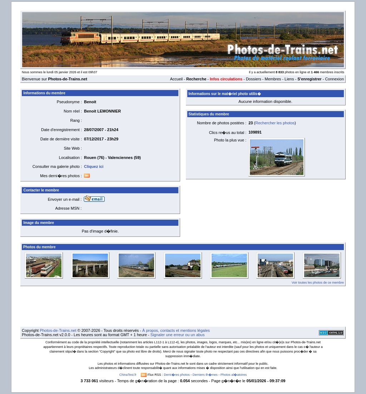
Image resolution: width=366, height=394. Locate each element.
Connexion (334, 79)
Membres (272, 79)
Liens (289, 79)
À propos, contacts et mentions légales (176, 330)
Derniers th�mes (205, 374)
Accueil (176, 79)
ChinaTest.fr (128, 374)
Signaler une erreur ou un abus (177, 335)
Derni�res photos (177, 374)
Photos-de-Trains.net (58, 330)
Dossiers (253, 79)
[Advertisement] (183, 306)
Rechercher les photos (275, 123)
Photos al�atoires (234, 374)
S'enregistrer (309, 79)
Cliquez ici (93, 166)
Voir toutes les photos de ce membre (318, 282)
